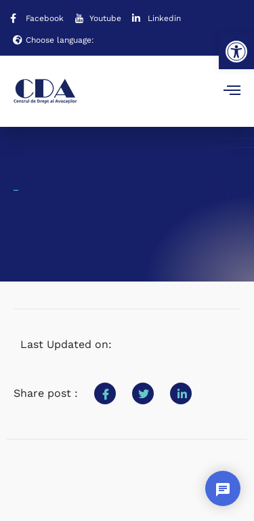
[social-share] (105, 393)
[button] (236, 51)
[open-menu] (232, 91)
